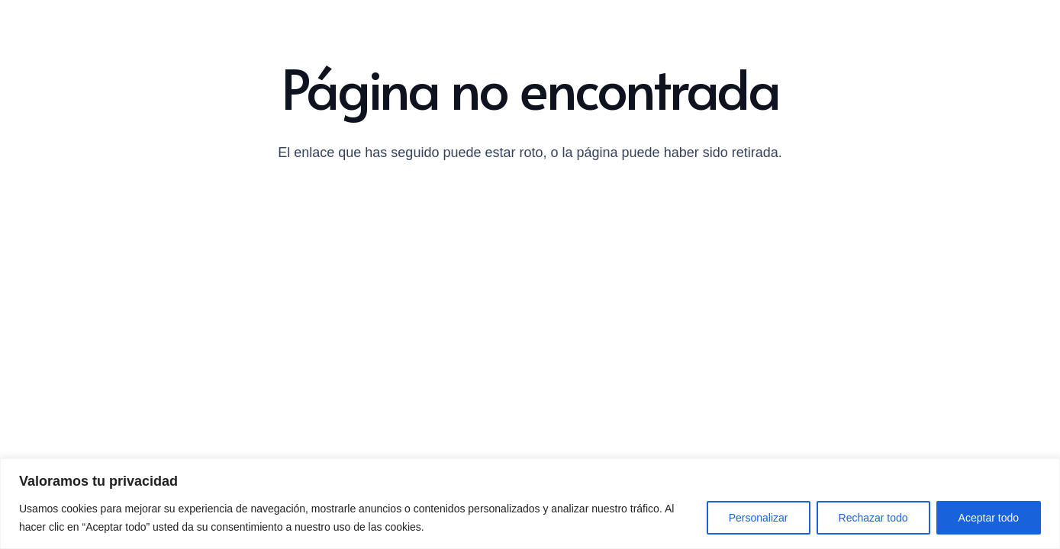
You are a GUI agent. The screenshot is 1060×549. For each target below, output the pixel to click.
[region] (530, 503)
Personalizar (758, 518)
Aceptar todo (989, 518)
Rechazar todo (873, 518)
